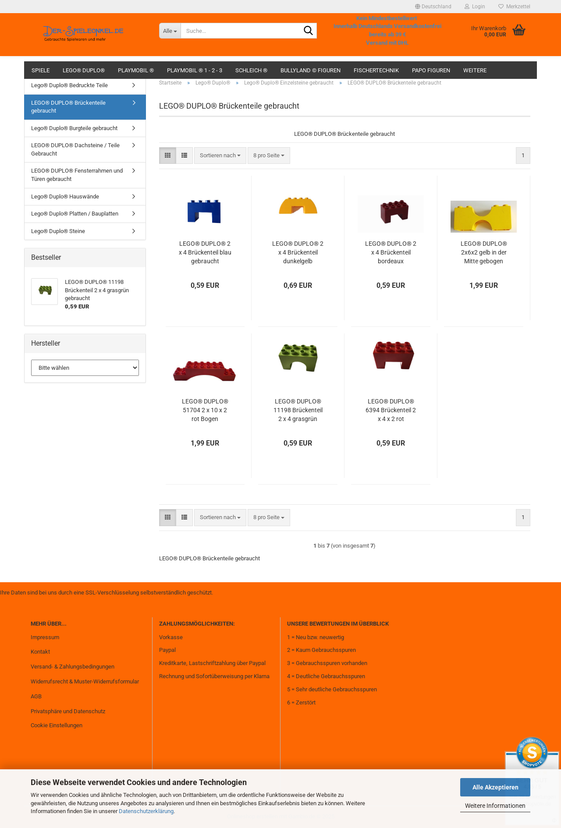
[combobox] (220, 155)
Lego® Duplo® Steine (58, 231)
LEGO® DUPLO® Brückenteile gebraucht (68, 106)
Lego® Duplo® (84, 70)
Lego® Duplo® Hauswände (65, 196)
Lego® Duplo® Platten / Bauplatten (74, 213)
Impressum (45, 637)
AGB (36, 696)
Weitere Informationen (495, 805)
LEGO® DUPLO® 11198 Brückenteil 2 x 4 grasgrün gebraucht (298, 410)
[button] (433, 6)
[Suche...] (170, 31)
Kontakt (40, 651)
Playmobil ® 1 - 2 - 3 (194, 70)
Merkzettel (514, 7)
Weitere (474, 70)
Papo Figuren (431, 70)
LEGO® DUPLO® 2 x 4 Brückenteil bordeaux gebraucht (390, 252)
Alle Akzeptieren (495, 787)
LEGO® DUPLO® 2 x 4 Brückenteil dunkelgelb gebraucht (297, 252)
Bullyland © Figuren (310, 70)
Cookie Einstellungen (56, 725)
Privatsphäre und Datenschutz (68, 711)
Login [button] (475, 7)
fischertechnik (376, 70)
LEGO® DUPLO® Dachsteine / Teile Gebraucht (75, 149)
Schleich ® (251, 70)
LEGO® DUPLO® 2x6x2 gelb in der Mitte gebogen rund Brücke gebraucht (484, 252)
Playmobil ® (136, 70)
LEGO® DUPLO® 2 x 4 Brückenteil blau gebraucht (205, 252)
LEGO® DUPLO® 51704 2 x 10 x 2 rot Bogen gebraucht (205, 410)
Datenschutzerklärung (146, 811)
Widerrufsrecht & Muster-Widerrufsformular (85, 681)
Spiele (41, 70)
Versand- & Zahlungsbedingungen (72, 666)
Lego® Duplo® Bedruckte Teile (69, 85)
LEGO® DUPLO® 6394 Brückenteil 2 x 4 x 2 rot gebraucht (391, 410)
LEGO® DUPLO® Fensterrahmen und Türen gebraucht (77, 174)
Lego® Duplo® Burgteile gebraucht (74, 128)
